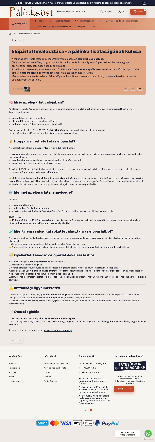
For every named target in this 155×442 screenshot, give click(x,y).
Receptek (81, 27)
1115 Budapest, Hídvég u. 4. (94, 363)
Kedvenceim (14, 381)
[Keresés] (106, 12)
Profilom (12, 372)
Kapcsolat (39, 21)
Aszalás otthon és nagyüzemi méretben (53, 27)
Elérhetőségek (50, 381)
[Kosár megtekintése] (138, 12)
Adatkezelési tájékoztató (55, 368)
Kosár (11, 376)
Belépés (12, 363)
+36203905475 (78, 11)
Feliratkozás (122, 389)
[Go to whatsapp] (148, 433)
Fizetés (47, 372)
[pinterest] (133, 89)
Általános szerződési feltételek (58, 363)
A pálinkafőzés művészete (88, 21)
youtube (91, 410)
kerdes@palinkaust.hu (92, 372)
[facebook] (126, 89)
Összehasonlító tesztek (60, 21)
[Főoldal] (10, 33)
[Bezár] (144, 3)
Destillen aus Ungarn (95, 398)
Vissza (18, 40)
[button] (19, 24)
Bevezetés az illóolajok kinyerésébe (122, 21)
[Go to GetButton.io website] (148, 439)
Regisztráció (14, 368)
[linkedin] (140, 89)
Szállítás (47, 376)
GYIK (93, 27)
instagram (85, 410)
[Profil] (122, 12)
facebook (80, 410)
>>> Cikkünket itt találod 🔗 (58, 330)
